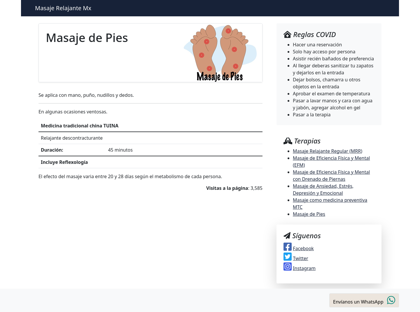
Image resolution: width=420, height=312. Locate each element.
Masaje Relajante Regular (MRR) (327, 151)
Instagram (304, 268)
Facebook (303, 248)
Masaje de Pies (309, 214)
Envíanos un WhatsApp (364, 300)
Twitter (300, 258)
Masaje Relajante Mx (63, 8)
